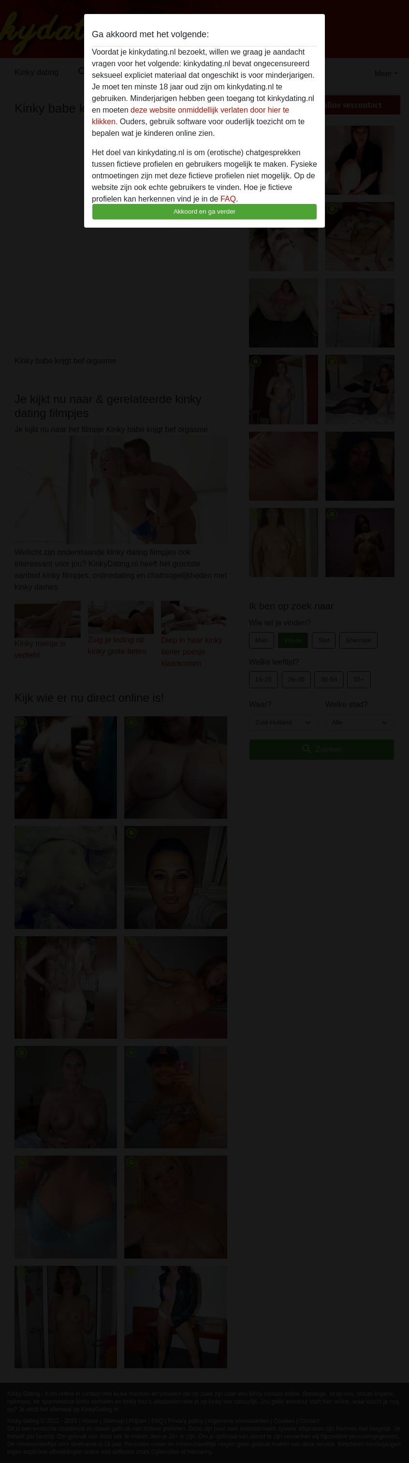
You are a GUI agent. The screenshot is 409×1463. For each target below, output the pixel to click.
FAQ (228, 199)
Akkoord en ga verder (204, 211)
